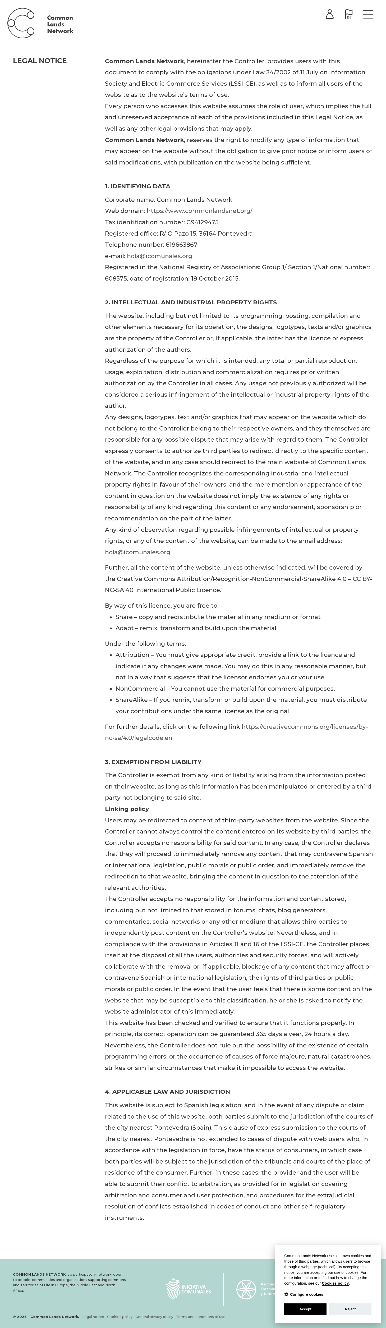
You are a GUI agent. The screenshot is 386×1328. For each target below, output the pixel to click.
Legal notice (93, 1317)
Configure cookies (303, 1294)
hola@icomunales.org (159, 257)
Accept (305, 1309)
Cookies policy (119, 1317)
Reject (350, 1309)
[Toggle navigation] (367, 15)
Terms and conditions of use (201, 1317)
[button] (348, 16)
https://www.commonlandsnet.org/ (199, 212)
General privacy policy (154, 1317)
